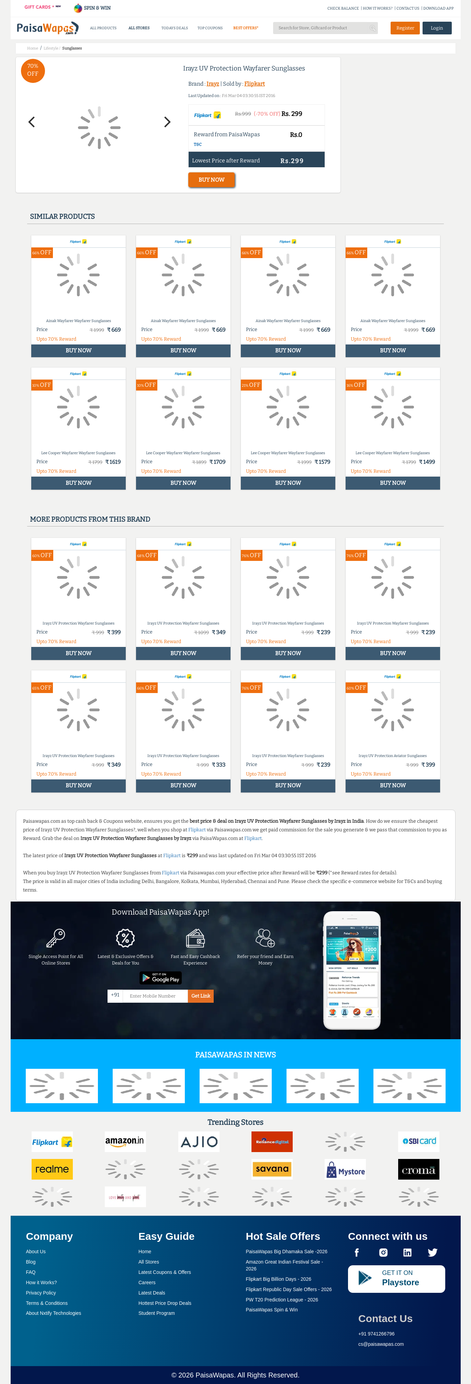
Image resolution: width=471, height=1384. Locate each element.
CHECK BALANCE (343, 8)
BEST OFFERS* (245, 28)
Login (437, 28)
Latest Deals (151, 1293)
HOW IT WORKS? (378, 8)
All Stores (148, 1262)
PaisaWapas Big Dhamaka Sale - (287, 1251)
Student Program (156, 1313)
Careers (147, 1282)
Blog (31, 1262)
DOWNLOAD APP (438, 8)
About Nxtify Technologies (53, 1313)
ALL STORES (138, 28)
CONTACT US (407, 8)
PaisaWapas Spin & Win (272, 1309)
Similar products (62, 216)
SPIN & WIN (92, 8)
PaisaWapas (214, 1375)
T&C (198, 144)
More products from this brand (90, 519)
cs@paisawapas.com (381, 1344)
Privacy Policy (41, 1293)
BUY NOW (211, 180)
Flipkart (254, 84)
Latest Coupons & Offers (164, 1272)
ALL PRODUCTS (103, 28)
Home (144, 1251)
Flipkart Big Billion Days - (279, 1279)
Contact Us (385, 1318)
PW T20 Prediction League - (282, 1299)
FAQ (31, 1272)
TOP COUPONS (210, 28)
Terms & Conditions (47, 1303)
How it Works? (41, 1282)
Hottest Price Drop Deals (164, 1303)
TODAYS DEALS (174, 28)
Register (405, 28)
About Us (36, 1251)
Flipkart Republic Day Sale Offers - (289, 1289)
